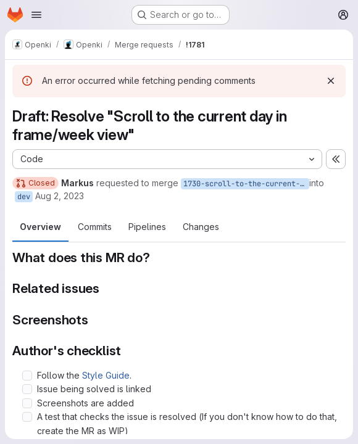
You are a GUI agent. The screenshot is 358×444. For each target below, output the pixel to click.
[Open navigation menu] (36, 15)
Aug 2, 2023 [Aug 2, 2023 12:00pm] (59, 196)
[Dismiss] (330, 80)
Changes (201, 226)
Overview (40, 226)
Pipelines (147, 226)
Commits (95, 226)
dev (23, 197)
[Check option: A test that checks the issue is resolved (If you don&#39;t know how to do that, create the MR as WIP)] (27, 417)
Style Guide (106, 375)
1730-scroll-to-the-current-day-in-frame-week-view (246, 184)
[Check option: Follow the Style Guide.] (27, 375)
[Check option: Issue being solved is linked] (27, 389)
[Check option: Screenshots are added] (27, 403)
